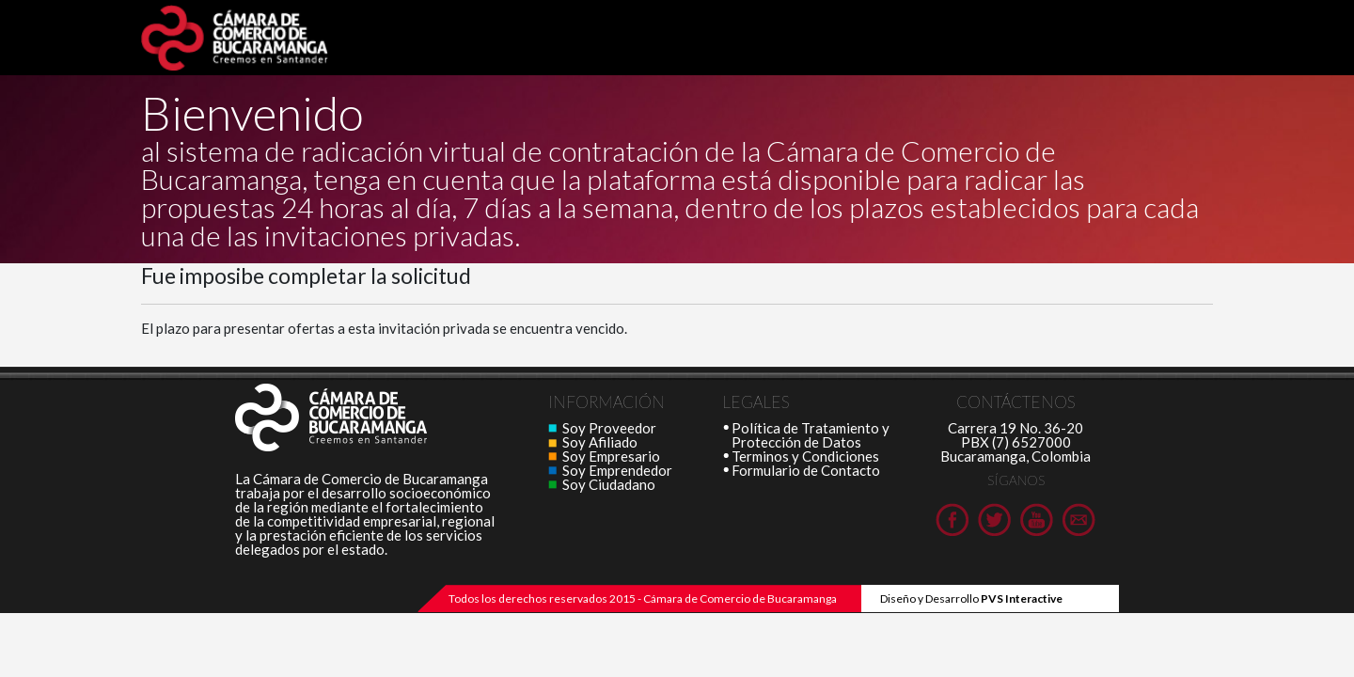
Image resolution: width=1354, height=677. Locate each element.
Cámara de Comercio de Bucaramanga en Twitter (994, 519)
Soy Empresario (611, 456)
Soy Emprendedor (617, 470)
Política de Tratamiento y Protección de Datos (811, 434)
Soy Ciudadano (608, 484)
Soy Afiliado (600, 441)
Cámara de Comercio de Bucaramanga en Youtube (1036, 519)
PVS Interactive (1022, 598)
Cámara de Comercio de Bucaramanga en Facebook (952, 519)
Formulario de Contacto (806, 470)
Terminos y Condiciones (805, 456)
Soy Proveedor (609, 427)
